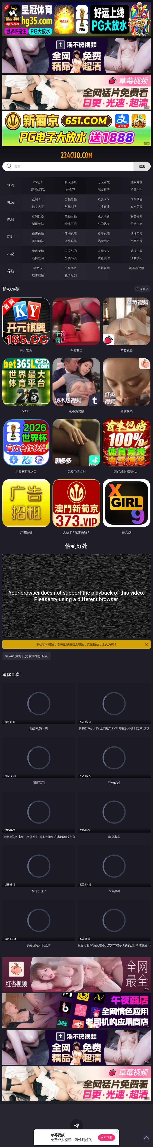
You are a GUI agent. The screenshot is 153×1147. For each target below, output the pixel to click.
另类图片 (136, 241)
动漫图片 (136, 234)
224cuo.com (76, 155)
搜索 (142, 166)
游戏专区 (136, 182)
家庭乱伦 (71, 251)
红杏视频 (38, 275)
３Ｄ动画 (136, 199)
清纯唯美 (71, 241)
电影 (10, 219)
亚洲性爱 (38, 216)
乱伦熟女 (104, 224)
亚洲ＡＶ (38, 199)
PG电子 (38, 182)
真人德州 (71, 182)
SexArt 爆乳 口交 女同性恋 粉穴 (26, 656)
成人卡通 (104, 216)
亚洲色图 (71, 234)
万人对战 (104, 182)
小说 (10, 253)
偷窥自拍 (38, 234)
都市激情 (38, 251)
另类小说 (71, 258)
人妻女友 (104, 251)
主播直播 (104, 206)
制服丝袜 (38, 224)
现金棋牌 (104, 189)
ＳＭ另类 (136, 206)
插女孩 (37, 268)
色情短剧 (71, 275)
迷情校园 (38, 258)
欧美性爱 (136, 216)
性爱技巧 (136, 258)
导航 (10, 271)
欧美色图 (104, 234)
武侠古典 (136, 251)
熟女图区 (104, 241)
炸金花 (70, 189)
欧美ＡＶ (104, 199)
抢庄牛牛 (136, 189)
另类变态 (136, 224)
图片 (10, 236)
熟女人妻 (38, 206)
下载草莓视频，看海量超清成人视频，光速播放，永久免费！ (92, 644)
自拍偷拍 (71, 199)
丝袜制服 (71, 206)
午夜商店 (71, 268)
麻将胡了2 (38, 189)
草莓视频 (104, 268)
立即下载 (106, 1137)
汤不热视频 (136, 268)
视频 (10, 202)
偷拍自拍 (71, 216)
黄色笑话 (104, 258)
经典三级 (71, 224)
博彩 (10, 185)
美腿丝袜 (38, 241)
